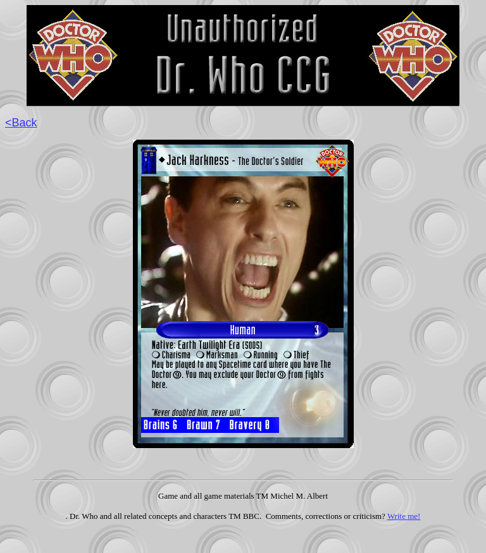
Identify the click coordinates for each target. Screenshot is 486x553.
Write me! (404, 516)
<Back (21, 122)
